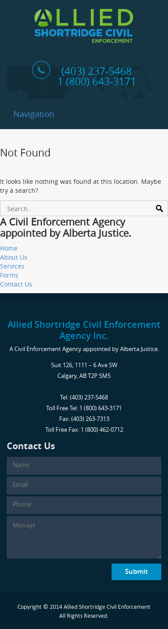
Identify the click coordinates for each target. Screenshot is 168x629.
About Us (13, 257)
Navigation (33, 113)
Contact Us (16, 284)
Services (12, 266)
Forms (9, 275)
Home (8, 248)
